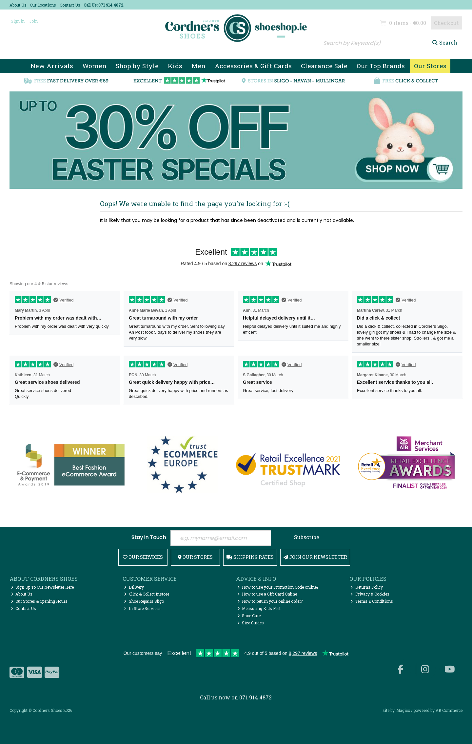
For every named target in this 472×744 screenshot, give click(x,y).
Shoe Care (249, 615)
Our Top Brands (381, 66)
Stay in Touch (148, 537)
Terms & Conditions (371, 601)
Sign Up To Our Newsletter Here (42, 587)
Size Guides (250, 622)
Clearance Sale (324, 66)
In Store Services (142, 608)
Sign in (18, 21)
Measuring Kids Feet (259, 608)
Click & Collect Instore (146, 594)
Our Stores (430, 66)
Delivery (134, 587)
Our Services (143, 557)
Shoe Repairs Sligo (144, 601)
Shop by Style (137, 66)
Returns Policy (366, 587)
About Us (18, 5)
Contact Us (70, 5)
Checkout (446, 22)
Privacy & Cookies (369, 594)
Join (33, 21)
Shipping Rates (250, 557)
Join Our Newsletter (315, 557)
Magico (403, 710)
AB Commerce (449, 710)
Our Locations (43, 5)
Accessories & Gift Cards (253, 66)
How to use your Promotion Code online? (278, 587)
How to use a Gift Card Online (267, 594)
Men (198, 66)
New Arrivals (51, 66)
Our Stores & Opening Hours (39, 601)
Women (94, 66)
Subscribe (306, 537)
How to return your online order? (270, 601)
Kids (175, 66)
